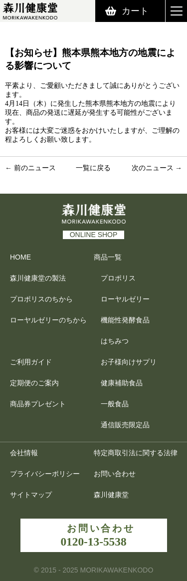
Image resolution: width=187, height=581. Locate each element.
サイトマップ (31, 495)
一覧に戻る (93, 168)
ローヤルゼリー (125, 299)
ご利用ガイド (31, 362)
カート (135, 11)
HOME (20, 257)
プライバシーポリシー (45, 474)
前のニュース (35, 168)
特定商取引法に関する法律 (136, 453)
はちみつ (115, 341)
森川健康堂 (116, 495)
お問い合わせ (115, 474)
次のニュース (153, 168)
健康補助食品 (122, 383)
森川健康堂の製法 (38, 278)
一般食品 (115, 404)
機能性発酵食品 (125, 320)
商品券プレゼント (38, 404)
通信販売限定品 (125, 425)
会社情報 (24, 453)
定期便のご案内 (34, 383)
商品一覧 (108, 257)
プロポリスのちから (41, 299)
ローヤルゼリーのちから (48, 320)
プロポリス (118, 278)
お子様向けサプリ (129, 362)
